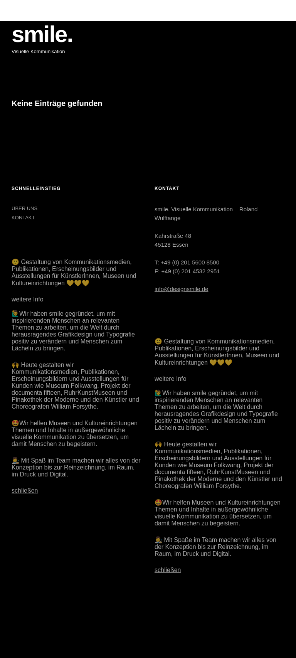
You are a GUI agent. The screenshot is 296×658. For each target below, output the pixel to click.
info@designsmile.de (181, 289)
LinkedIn (37, 618)
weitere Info (28, 299)
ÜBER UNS (24, 208)
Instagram (18, 618)
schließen (25, 490)
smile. (42, 34)
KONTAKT (23, 217)
